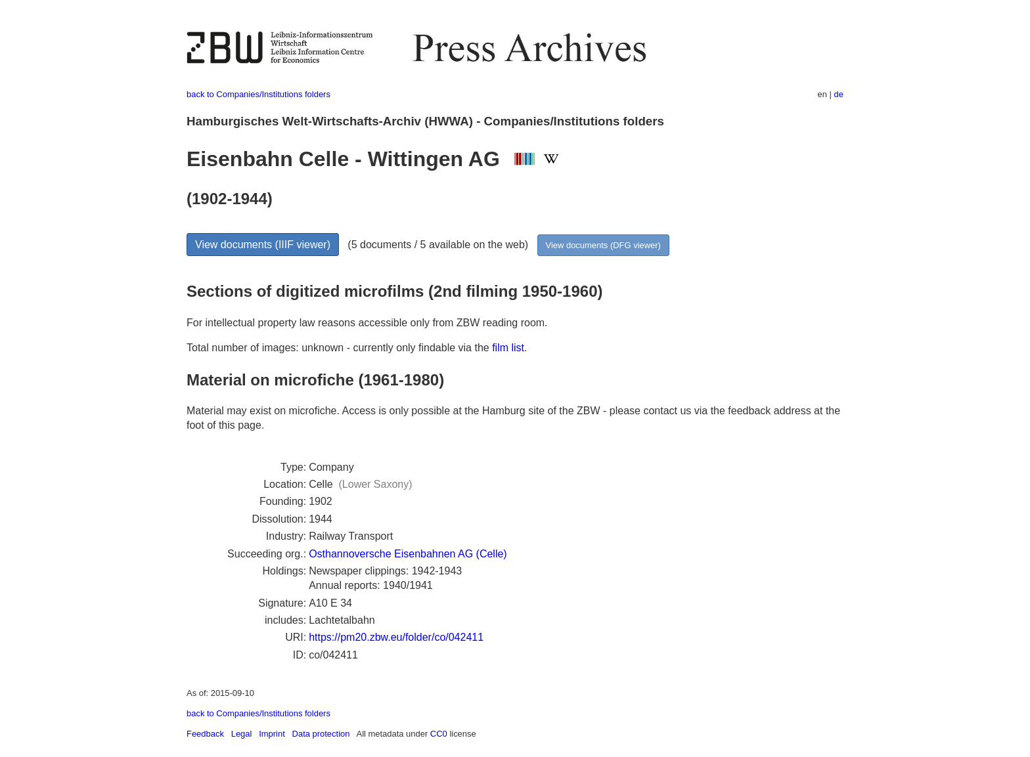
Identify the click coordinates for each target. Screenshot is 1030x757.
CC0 (438, 734)
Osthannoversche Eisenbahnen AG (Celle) (408, 553)
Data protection (321, 734)
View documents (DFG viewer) (603, 245)
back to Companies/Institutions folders (258, 94)
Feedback (205, 734)
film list (508, 347)
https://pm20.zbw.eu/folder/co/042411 (396, 637)
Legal (241, 734)
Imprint (272, 734)
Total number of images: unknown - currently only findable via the (339, 347)
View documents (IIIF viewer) (262, 244)
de (838, 94)
